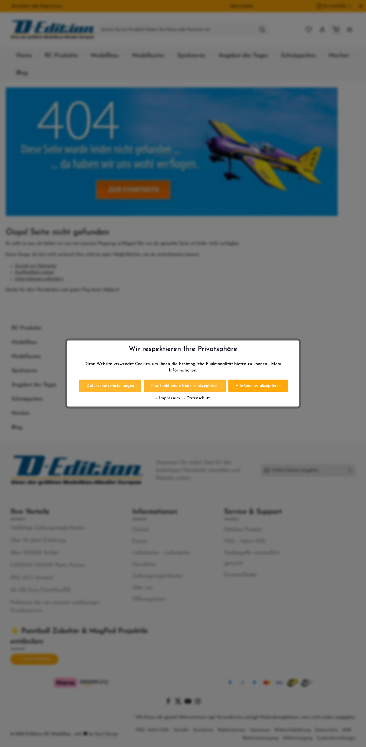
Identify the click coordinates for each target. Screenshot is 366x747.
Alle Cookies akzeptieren (258, 386)
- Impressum (168, 398)
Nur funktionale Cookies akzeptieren (185, 386)
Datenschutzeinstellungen (110, 386)
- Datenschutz (197, 398)
